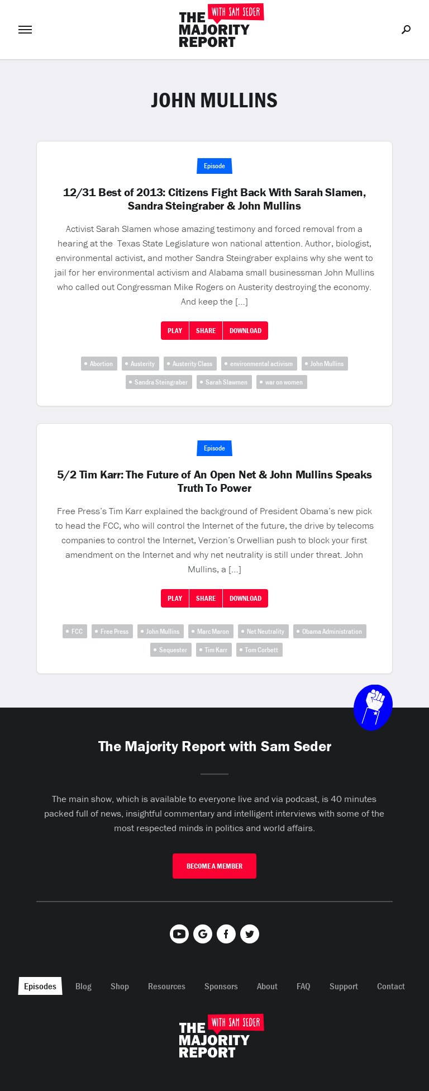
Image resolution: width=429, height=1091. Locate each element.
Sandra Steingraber (161, 382)
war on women (284, 382)
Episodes (40, 986)
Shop (120, 986)
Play (175, 330)
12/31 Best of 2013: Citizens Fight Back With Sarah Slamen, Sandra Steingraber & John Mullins (214, 199)
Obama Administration (332, 631)
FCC (77, 631)
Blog (83, 986)
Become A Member (214, 866)
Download (245, 330)
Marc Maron (213, 631)
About (267, 986)
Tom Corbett (261, 649)
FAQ (304, 986)
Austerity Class (192, 363)
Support (344, 986)
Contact (391, 986)
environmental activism (261, 363)
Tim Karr (216, 649)
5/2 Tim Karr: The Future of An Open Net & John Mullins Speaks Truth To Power (214, 481)
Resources (166, 986)
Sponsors (221, 986)
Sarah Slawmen (226, 382)
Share (206, 330)
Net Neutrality (265, 631)
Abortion (101, 363)
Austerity (143, 363)
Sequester (173, 649)
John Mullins (327, 363)
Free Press (114, 631)
